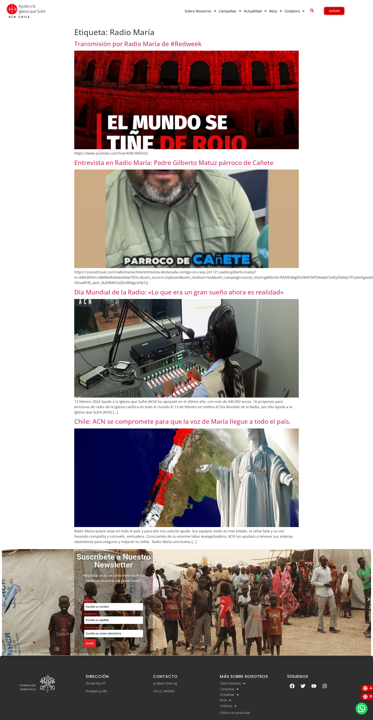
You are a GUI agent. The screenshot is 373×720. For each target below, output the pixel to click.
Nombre (89, 600)
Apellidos (90, 614)
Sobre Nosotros (201, 11)
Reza (276, 11)
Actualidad (255, 11)
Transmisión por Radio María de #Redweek (138, 43)
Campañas (230, 11)
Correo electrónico (97, 627)
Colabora (295, 11)
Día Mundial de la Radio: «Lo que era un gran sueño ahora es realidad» (179, 292)
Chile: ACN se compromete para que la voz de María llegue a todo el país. (182, 421)
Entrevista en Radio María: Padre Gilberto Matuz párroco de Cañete (173, 162)
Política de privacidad (235, 713)
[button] (4, 599)
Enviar (90, 643)
